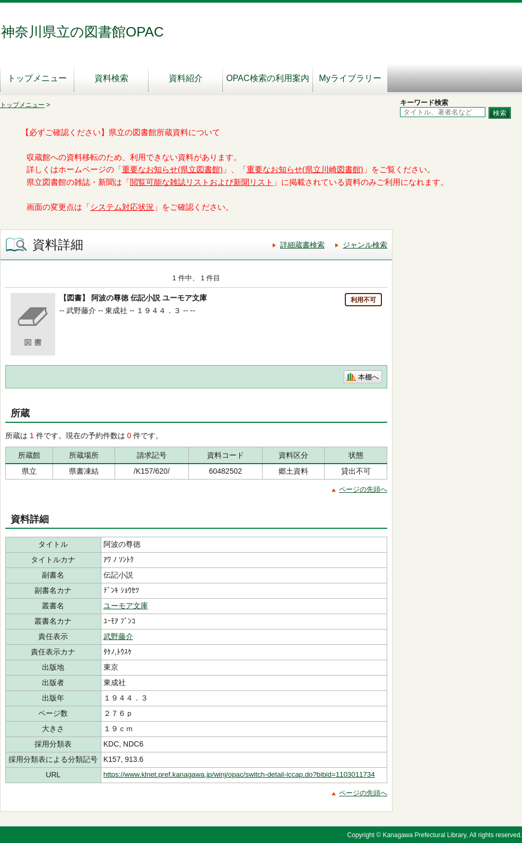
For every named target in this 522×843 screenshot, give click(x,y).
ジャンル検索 (365, 245)
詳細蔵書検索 (302, 245)
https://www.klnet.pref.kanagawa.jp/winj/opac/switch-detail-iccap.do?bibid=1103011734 (239, 774)
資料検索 (111, 78)
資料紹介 (186, 78)
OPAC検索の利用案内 (267, 78)
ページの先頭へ (363, 489)
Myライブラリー (350, 78)
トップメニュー (37, 78)
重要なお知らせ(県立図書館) (172, 169)
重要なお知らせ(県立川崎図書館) (305, 169)
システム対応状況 (122, 207)
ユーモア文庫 (125, 605)
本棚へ (368, 377)
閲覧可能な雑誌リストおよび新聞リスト (201, 182)
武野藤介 (118, 636)
